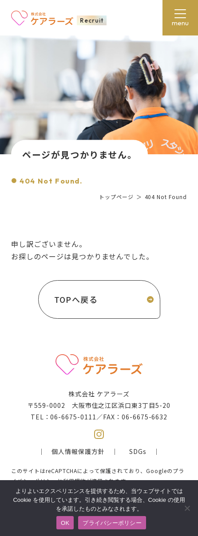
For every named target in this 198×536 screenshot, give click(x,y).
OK (65, 523)
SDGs (138, 451)
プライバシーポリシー (112, 523)
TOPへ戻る (76, 299)
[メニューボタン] (180, 17)
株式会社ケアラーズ (42, 17)
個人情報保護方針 (78, 451)
